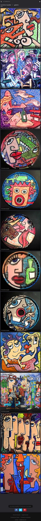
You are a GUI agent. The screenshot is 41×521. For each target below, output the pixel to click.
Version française (16, 514)
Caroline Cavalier (7, 1)
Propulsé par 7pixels (14, 517)
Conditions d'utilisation (26, 517)
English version (25, 514)
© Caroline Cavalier (5, 46)
